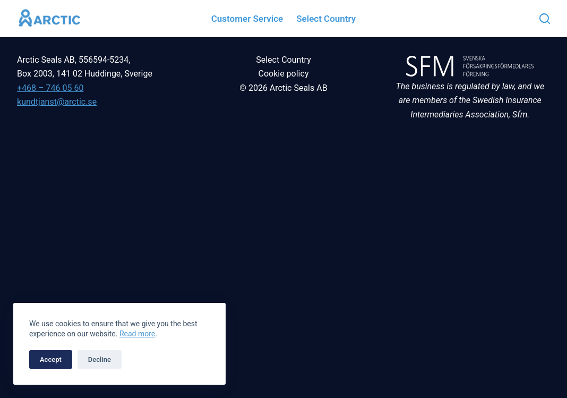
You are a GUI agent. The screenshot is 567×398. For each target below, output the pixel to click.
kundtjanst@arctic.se (57, 102)
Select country (326, 18)
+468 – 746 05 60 (50, 88)
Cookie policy (284, 74)
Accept (51, 359)
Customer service (247, 18)
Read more (137, 333)
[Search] (544, 18)
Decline (99, 359)
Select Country (283, 60)
